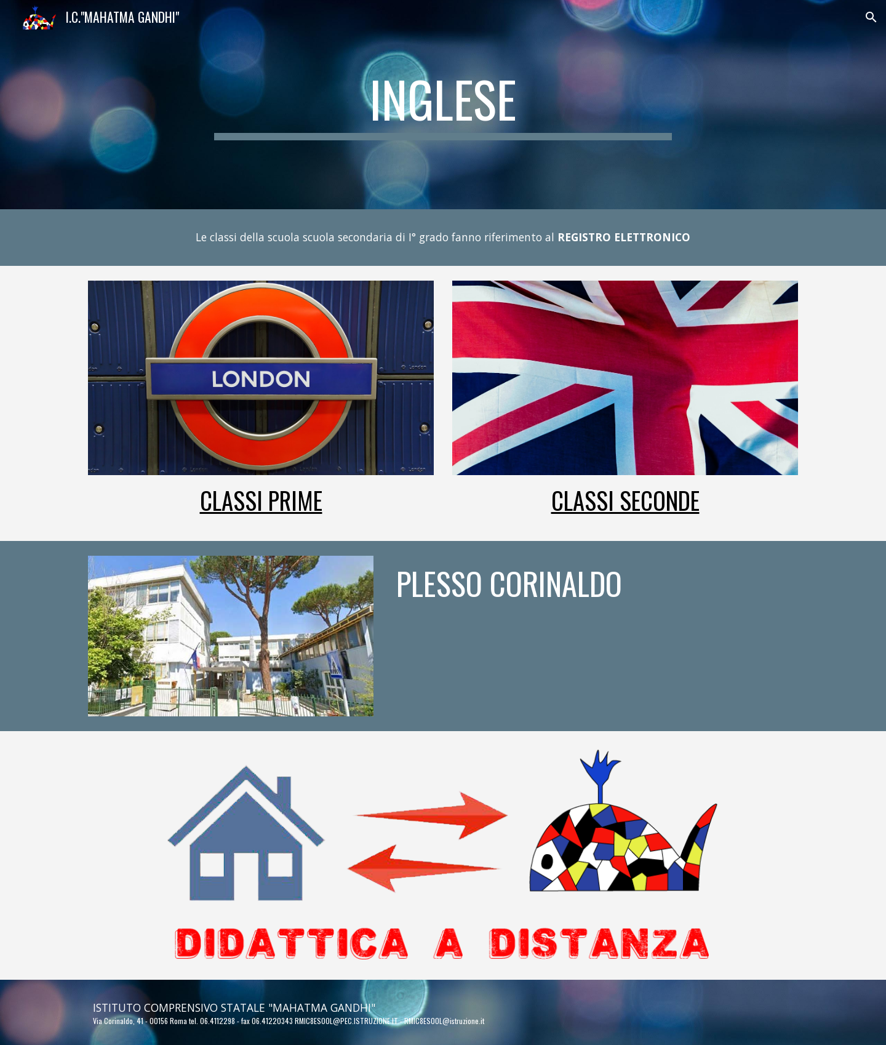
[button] (871, 17)
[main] (443, 104)
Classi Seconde (625, 500)
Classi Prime (261, 500)
